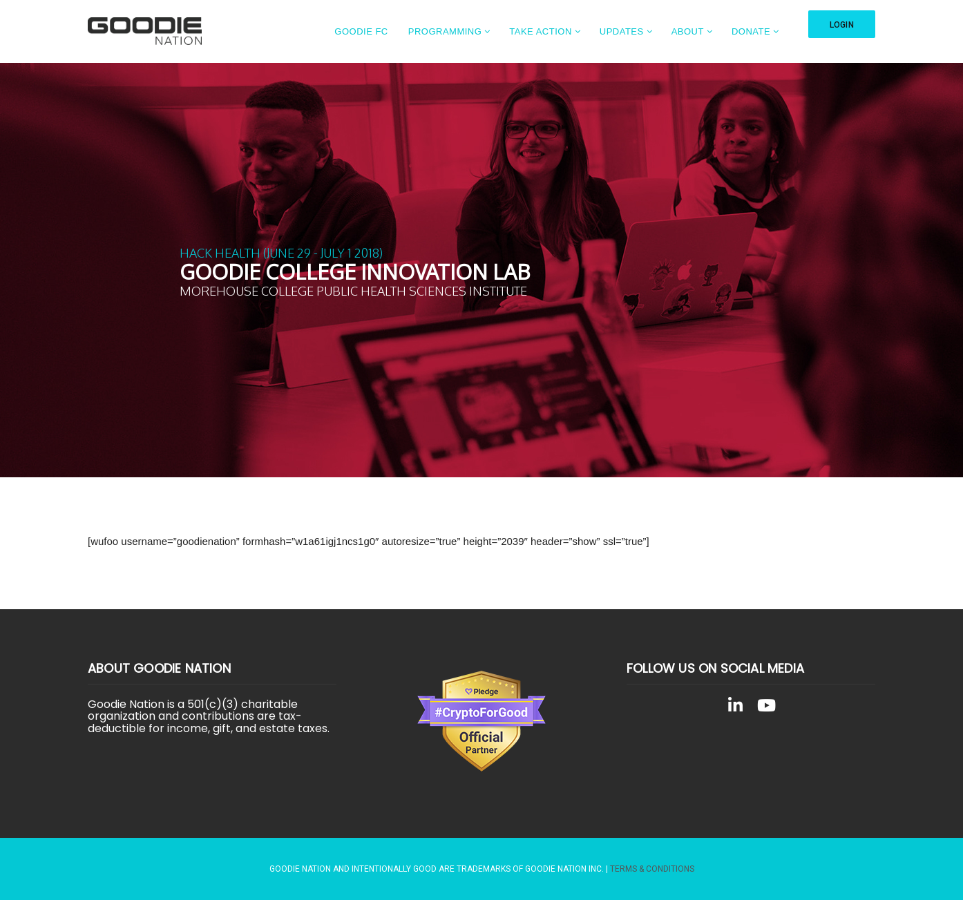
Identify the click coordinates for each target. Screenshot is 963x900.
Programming (445, 31)
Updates (622, 31)
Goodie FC (361, 31)
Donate (751, 31)
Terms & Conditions (652, 869)
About (687, 31)
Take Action (540, 31)
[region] (481, 270)
